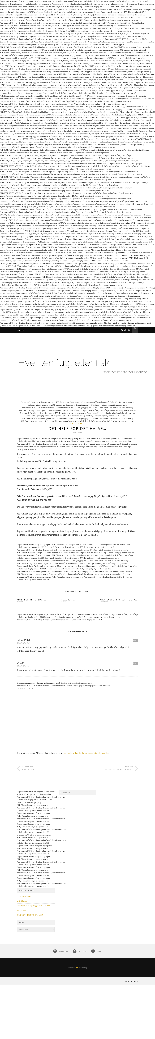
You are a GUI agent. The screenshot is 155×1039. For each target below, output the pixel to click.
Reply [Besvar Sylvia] (135, 663)
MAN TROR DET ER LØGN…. (32, 600)
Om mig (20, 330)
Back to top (131, 982)
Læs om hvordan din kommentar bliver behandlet (85, 753)
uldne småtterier (24, 897)
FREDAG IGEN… (67, 600)
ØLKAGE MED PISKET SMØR (30, 915)
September (21, 911)
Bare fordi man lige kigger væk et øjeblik (33, 906)
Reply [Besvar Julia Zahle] (135, 640)
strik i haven (22, 901)
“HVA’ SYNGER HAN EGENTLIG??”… (118, 600)
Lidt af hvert (77, 424)
